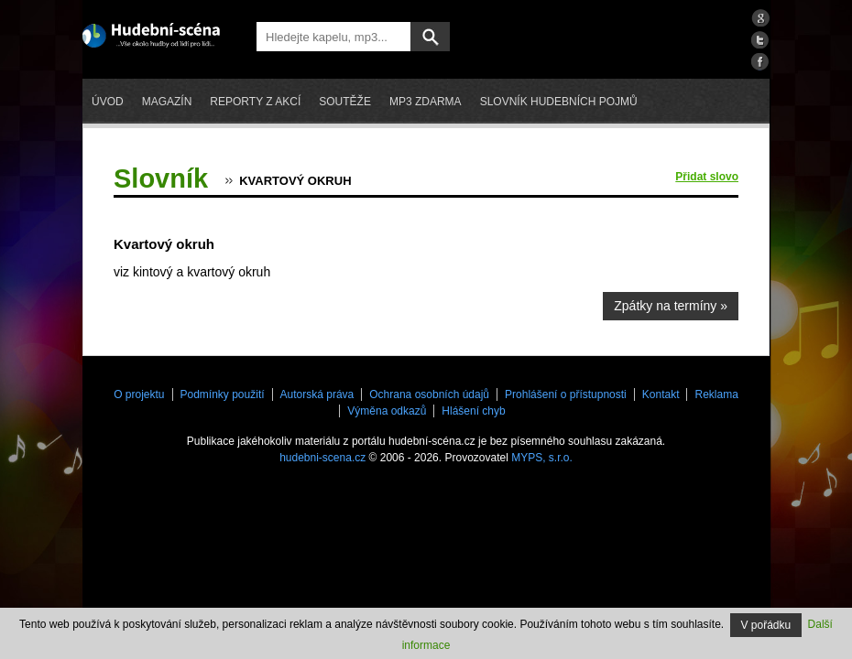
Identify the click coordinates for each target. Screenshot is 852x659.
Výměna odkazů (386, 411)
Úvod (108, 101)
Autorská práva (317, 394)
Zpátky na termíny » (670, 305)
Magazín (167, 101)
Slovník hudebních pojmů (559, 101)
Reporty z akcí (255, 101)
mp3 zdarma (425, 101)
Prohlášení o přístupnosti (566, 394)
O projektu (139, 394)
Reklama (715, 394)
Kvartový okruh (295, 181)
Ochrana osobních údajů (429, 394)
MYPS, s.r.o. (542, 457)
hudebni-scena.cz (322, 457)
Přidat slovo (706, 176)
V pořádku (766, 625)
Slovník (161, 178)
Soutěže (345, 101)
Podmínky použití (222, 394)
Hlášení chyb (473, 411)
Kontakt (661, 394)
